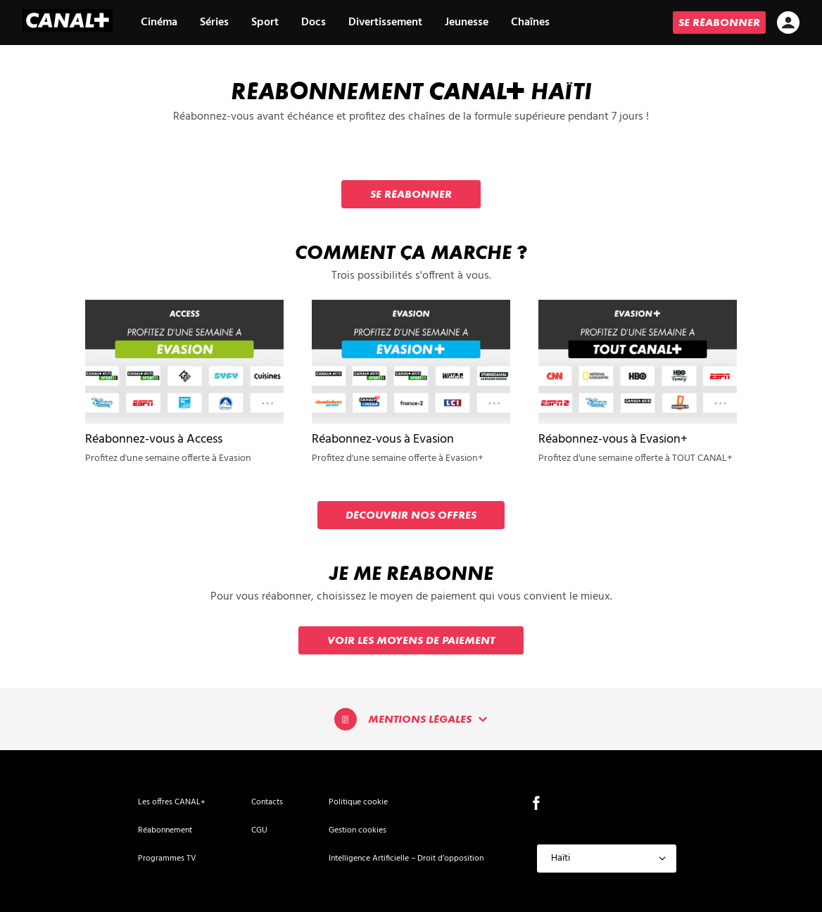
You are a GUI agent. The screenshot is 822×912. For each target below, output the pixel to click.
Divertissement (385, 22)
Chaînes (530, 22)
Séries (214, 22)
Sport (265, 22)
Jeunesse (466, 22)
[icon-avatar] (788, 24)
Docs (313, 22)
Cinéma (159, 22)
